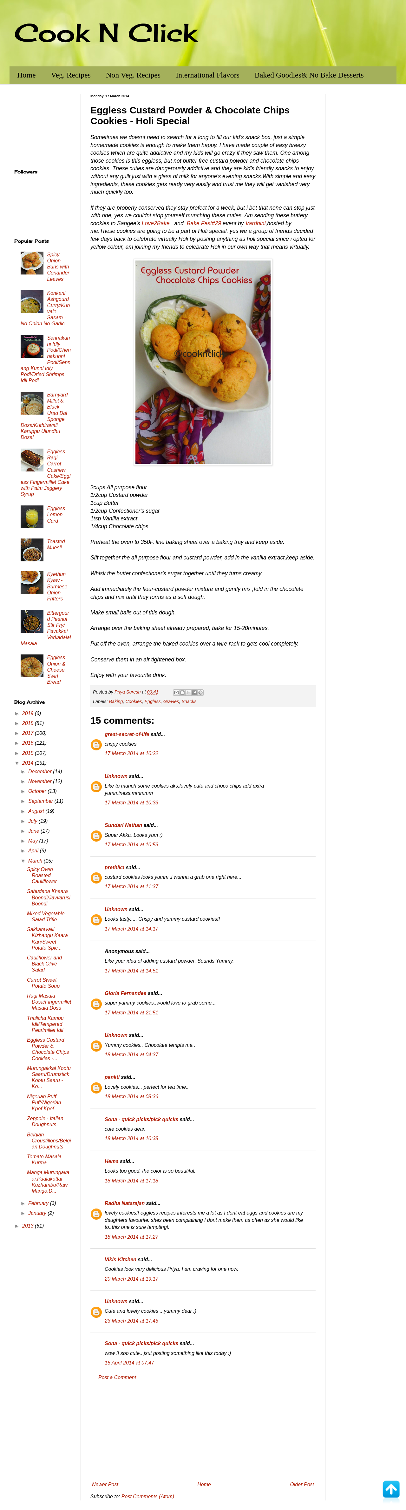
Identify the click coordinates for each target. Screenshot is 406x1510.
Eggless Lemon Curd (56, 514)
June (34, 831)
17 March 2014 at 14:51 (131, 970)
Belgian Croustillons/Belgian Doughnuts (49, 1140)
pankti (112, 1077)
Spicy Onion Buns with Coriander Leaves (58, 267)
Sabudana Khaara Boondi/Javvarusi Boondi (48, 897)
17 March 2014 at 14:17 (131, 928)
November (40, 781)
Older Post (302, 1484)
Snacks (188, 701)
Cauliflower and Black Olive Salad (44, 963)
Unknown (116, 776)
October (38, 791)
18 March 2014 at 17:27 (131, 1237)
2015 (28, 753)
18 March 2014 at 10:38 (131, 1138)
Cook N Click (105, 32)
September (41, 801)
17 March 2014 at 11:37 (131, 886)
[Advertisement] (203, 1431)
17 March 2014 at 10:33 (131, 802)
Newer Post (105, 1484)
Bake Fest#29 (204, 223)
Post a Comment (117, 1377)
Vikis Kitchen (120, 1259)
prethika (114, 867)
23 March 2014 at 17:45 (131, 1321)
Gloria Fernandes (126, 993)
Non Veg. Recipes (133, 75)
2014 (28, 763)
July (33, 821)
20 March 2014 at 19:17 (131, 1279)
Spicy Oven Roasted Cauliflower (42, 875)
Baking (116, 701)
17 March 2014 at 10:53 (131, 844)
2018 (28, 723)
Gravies (171, 701)
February (39, 1203)
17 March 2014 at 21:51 (131, 1012)
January (38, 1213)
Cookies (133, 701)
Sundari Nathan (123, 825)
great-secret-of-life (127, 734)
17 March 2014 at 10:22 (131, 753)
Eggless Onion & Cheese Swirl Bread (56, 670)
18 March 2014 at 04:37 (131, 1054)
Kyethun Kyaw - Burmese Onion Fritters (57, 586)
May (33, 840)
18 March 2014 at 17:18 (131, 1180)
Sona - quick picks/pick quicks (141, 1119)
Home (26, 75)
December (40, 771)
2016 (28, 743)
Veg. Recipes (71, 75)
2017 (28, 733)
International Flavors (207, 75)
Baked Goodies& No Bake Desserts (309, 75)
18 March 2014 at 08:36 (131, 1096)
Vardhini (256, 223)
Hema (112, 1161)
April (34, 850)
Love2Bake (156, 223)
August (36, 811)
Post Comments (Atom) (147, 1496)
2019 (28, 713)
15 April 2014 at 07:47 (129, 1362)
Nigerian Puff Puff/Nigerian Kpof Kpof (44, 1102)
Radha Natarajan (125, 1203)
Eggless (152, 701)
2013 (28, 1226)
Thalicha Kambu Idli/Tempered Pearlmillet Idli (45, 1024)
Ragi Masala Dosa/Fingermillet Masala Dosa (49, 1002)
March (36, 860)
